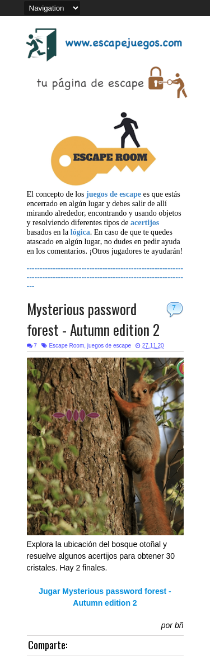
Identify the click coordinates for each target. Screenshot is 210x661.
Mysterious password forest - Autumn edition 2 (93, 319)
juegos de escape (109, 346)
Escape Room (66, 346)
